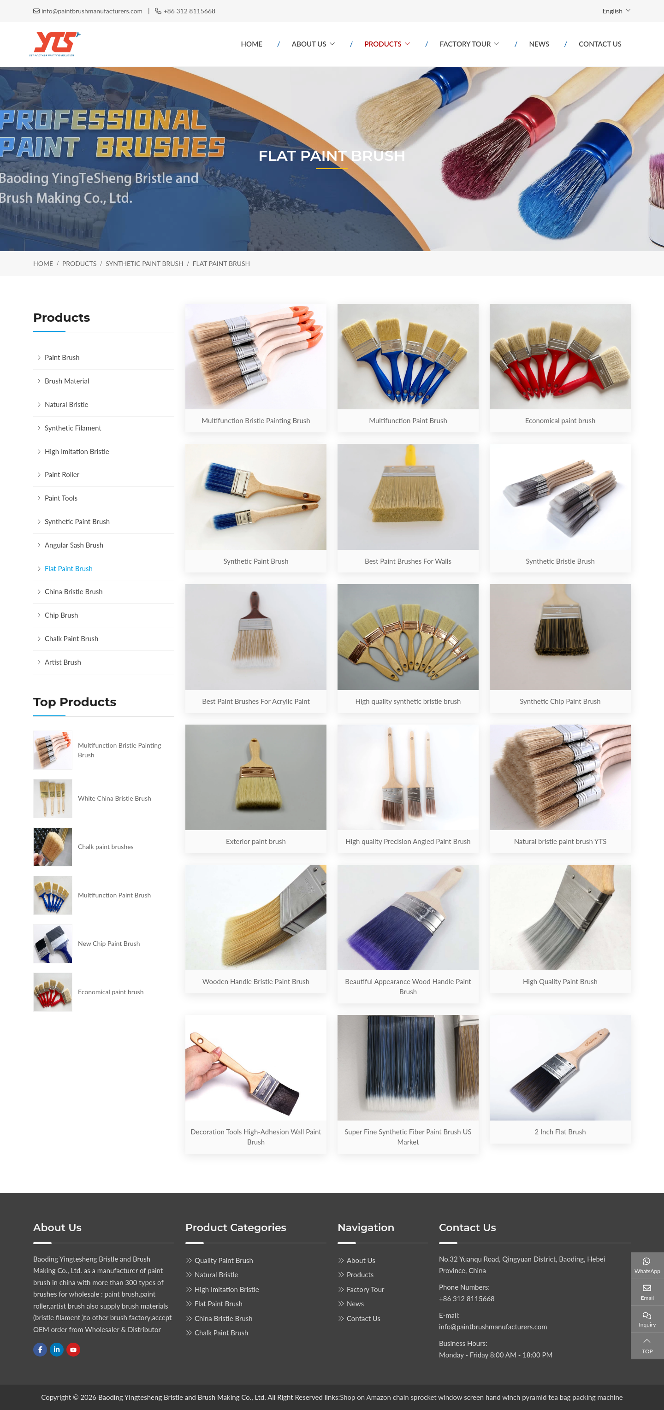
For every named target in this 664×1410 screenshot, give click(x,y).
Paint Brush (62, 357)
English (612, 11)
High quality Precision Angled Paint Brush (407, 841)
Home (251, 44)
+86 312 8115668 (189, 11)
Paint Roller (62, 474)
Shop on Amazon (365, 1397)
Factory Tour (465, 44)
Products (383, 44)
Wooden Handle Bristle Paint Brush (255, 981)
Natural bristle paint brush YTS (560, 841)
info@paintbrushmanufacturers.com (92, 11)
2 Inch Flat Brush (560, 1131)
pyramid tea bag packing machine (572, 1397)
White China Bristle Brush (114, 798)
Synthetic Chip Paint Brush (560, 701)
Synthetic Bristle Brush (560, 561)
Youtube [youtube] (73, 1350)
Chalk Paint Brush (71, 638)
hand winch (503, 1397)
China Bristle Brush (74, 591)
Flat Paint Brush (69, 568)
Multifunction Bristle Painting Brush (256, 420)
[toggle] (165, 381)
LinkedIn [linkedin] (57, 1350)
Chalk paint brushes (106, 846)
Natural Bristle (66, 404)
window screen (462, 1397)
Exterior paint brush (256, 841)
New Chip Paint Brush (109, 943)
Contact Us (600, 44)
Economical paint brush (560, 420)
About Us (309, 44)
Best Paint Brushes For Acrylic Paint (256, 701)
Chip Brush (61, 615)
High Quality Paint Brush (560, 981)
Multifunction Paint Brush (408, 420)
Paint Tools (61, 498)
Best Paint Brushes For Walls (408, 561)
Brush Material (67, 381)
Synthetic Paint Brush (255, 561)
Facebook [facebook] (40, 1350)
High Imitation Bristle (77, 451)
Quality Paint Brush (224, 1260)
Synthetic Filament (73, 428)
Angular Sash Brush (74, 545)
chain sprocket (415, 1397)
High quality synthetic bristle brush (408, 701)
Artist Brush (63, 662)
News (539, 44)
